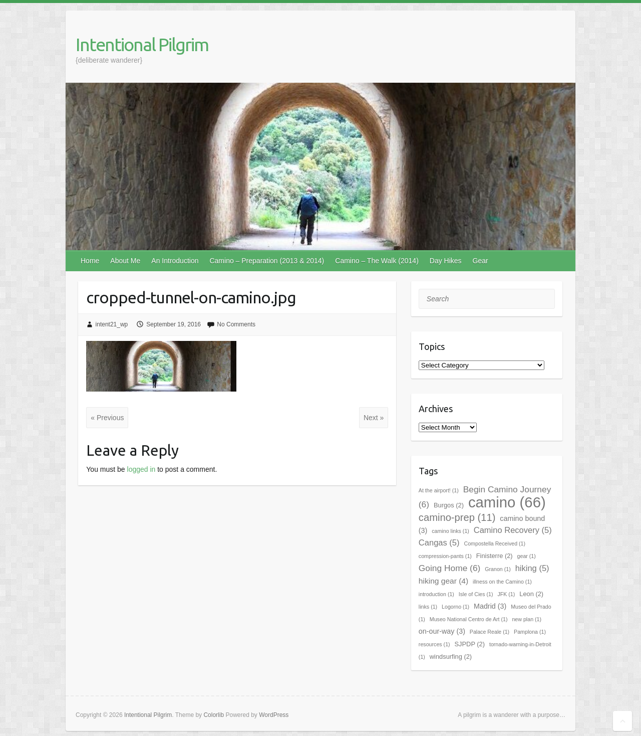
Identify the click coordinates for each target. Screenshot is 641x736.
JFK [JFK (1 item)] (506, 594)
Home (90, 261)
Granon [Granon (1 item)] (498, 569)
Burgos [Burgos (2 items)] (449, 505)
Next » (374, 418)
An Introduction (174, 261)
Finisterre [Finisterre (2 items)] (494, 556)
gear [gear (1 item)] (526, 556)
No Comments (236, 324)
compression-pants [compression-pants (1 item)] (445, 556)
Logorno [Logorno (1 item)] (455, 607)
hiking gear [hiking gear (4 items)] (443, 581)
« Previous (107, 418)
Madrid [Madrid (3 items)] (490, 606)
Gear (480, 261)
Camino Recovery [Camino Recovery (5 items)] (513, 530)
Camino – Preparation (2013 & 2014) (266, 261)
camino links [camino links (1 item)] (450, 531)
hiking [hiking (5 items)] (532, 568)
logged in (141, 469)
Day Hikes (446, 261)
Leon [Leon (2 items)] (531, 594)
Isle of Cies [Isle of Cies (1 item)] (476, 594)
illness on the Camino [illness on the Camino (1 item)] (502, 582)
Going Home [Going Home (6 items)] (450, 568)
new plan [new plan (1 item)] (526, 619)
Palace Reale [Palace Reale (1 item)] (489, 632)
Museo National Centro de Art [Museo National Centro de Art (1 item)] (469, 619)
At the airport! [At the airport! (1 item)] (439, 490)
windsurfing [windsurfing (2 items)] (451, 656)
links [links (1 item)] (428, 607)
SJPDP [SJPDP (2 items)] (470, 644)
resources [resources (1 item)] (434, 644)
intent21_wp (112, 324)
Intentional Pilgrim (142, 44)
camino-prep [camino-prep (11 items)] (457, 517)
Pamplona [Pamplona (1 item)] (530, 632)
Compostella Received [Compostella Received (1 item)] (494, 543)
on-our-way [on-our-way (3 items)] (442, 631)
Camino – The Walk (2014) (377, 261)
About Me (125, 261)
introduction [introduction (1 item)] (436, 594)
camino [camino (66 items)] (507, 502)
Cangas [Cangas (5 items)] (439, 542)
